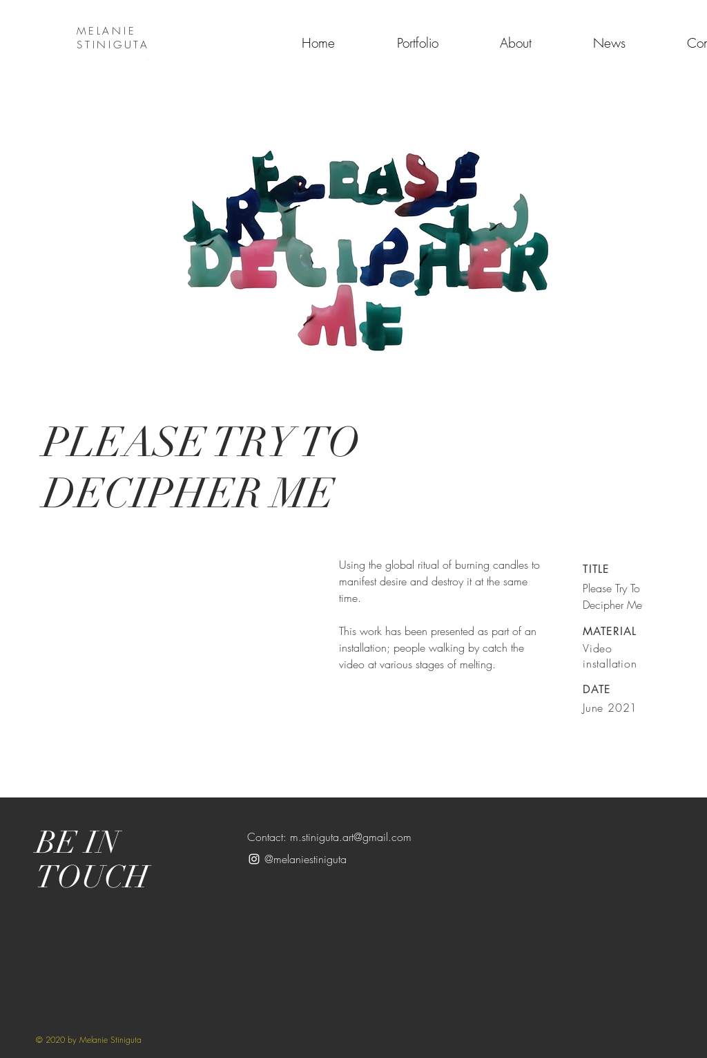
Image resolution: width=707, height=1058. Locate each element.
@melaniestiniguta (305, 859)
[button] (353, 215)
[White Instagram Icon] (254, 859)
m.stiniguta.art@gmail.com (350, 836)
